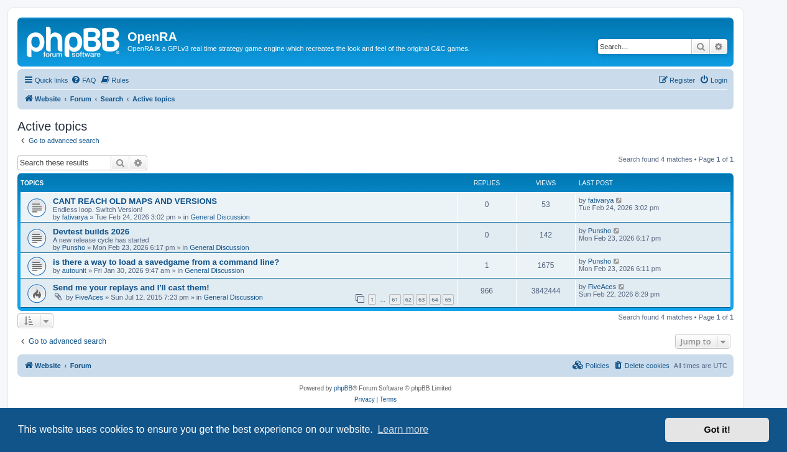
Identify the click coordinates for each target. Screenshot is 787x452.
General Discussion (219, 217)
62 (408, 299)
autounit (74, 270)
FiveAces (89, 297)
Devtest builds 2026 (91, 231)
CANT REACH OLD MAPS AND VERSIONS (135, 201)
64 (434, 299)
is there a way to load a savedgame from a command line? (166, 262)
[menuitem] (83, 80)
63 (421, 299)
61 (395, 299)
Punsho (73, 247)
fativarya (75, 217)
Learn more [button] (402, 429)
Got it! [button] (717, 430)
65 (448, 299)
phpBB (343, 388)
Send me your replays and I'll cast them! (131, 287)
